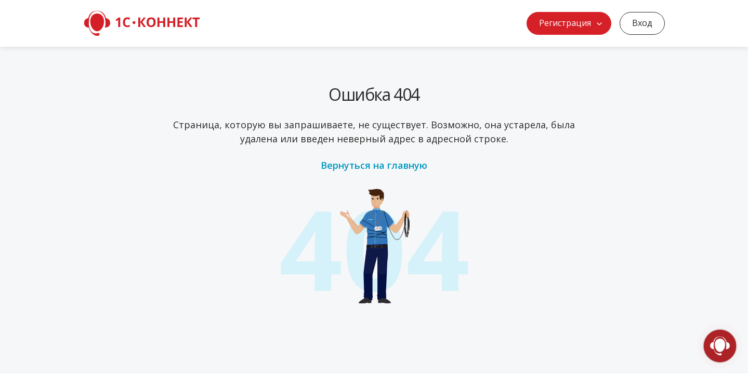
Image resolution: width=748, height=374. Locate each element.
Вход (642, 23)
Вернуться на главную (374, 165)
